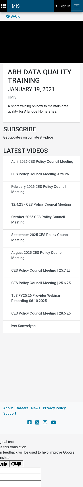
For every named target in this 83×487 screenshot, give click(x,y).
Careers (22, 408)
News (35, 408)
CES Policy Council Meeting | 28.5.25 (41, 313)
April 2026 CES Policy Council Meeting (42, 161)
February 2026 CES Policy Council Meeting (38, 189)
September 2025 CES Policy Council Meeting (40, 237)
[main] (41, 223)
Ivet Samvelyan (23, 326)
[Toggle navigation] (77, 6)
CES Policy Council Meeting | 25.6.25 (41, 283)
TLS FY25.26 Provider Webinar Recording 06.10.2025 (35, 298)
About (8, 408)
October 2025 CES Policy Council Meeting (38, 219)
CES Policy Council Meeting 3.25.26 (40, 174)
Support (9, 413)
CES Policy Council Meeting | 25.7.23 (41, 270)
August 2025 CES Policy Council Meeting (37, 255)
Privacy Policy (54, 408)
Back (13, 16)
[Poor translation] (16, 463)
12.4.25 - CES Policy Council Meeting (41, 204)
